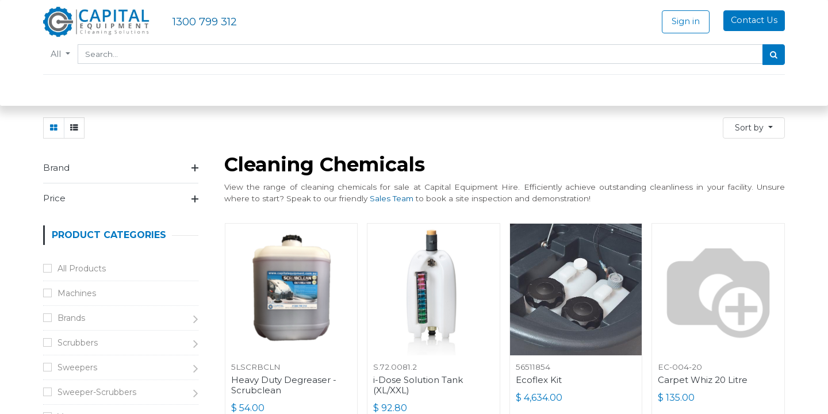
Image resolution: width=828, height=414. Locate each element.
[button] (754, 128)
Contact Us (754, 20)
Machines (76, 293)
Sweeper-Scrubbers (96, 392)
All (57, 54)
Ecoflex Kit (539, 380)
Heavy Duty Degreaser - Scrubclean (283, 385)
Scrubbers (77, 343)
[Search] (773, 54)
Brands (71, 318)
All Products (81, 268)
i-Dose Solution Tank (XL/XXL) (418, 385)
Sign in (686, 21)
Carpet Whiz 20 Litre (702, 380)
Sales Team (391, 198)
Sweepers (77, 367)
